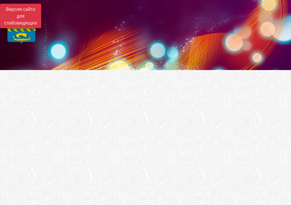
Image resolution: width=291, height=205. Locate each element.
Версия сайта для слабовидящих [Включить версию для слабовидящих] (20, 16)
